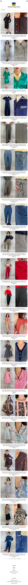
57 (15, 558)
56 (14, 558)
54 (11, 558)
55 (12, 558)
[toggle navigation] (1, 1)
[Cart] (26, 1)
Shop (14, 567)
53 (9, 558)
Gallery (14, 570)
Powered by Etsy (14, 583)
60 (20, 558)
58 (17, 558)
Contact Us (14, 573)
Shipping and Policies (14, 571)
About (14, 568)
